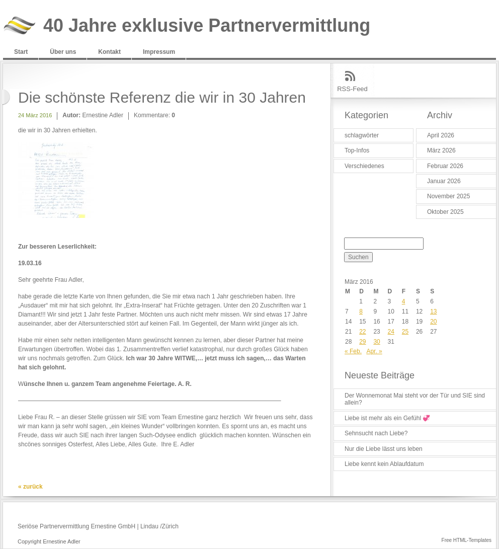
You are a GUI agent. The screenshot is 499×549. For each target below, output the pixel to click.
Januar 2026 (444, 181)
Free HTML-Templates (466, 540)
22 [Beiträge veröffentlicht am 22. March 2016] (362, 331)
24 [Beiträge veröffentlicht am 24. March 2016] (391, 331)
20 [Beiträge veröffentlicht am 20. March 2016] (433, 321)
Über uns (63, 51)
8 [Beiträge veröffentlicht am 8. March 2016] (361, 311)
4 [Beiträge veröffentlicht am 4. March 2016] (403, 301)
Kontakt (109, 51)
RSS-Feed (352, 89)
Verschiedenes (364, 166)
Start (21, 51)
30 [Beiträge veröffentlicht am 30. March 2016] (376, 341)
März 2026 (441, 150)
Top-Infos (357, 150)
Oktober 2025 (445, 211)
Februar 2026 (445, 166)
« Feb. (353, 351)
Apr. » (374, 351)
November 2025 (448, 196)
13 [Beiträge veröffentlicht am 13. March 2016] (433, 311)
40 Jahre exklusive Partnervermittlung (206, 26)
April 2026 (440, 135)
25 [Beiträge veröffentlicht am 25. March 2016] (405, 331)
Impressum (159, 51)
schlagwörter (362, 135)
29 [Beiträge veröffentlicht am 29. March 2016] (362, 341)
